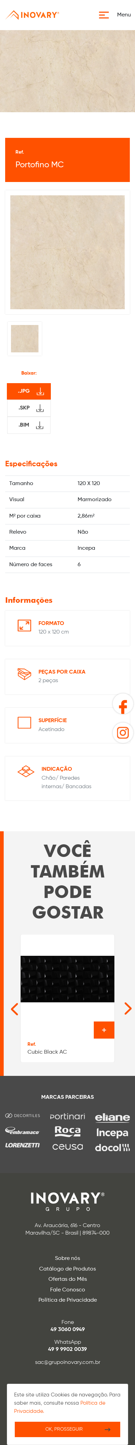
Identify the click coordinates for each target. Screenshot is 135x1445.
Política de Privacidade (67, 1300)
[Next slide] (117, 1005)
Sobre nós (67, 1258)
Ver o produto (104, 1030)
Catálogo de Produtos (67, 1269)
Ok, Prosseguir (64, 1429)
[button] (117, 15)
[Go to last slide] (7, 1005)
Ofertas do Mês (67, 1279)
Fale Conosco (67, 1290)
